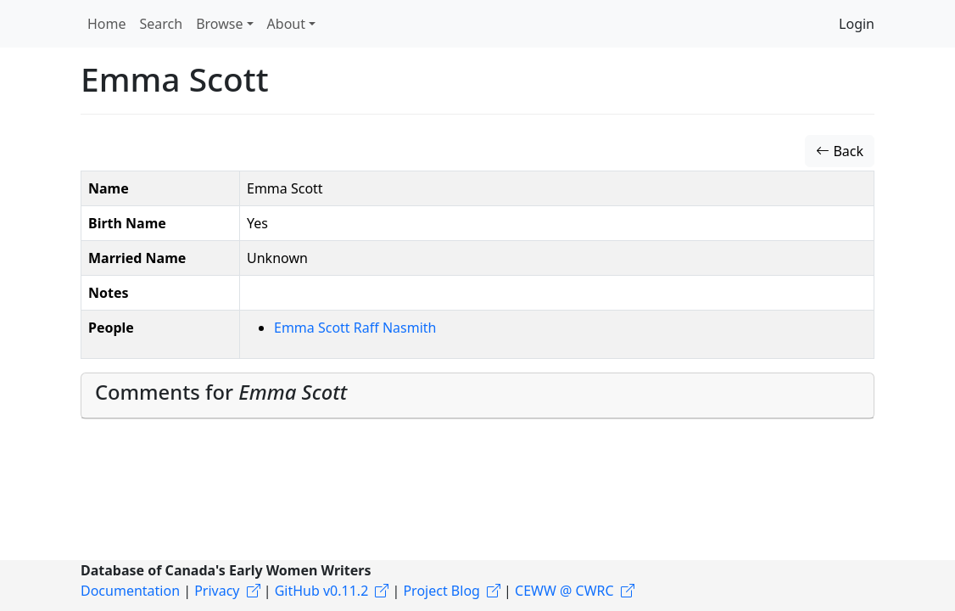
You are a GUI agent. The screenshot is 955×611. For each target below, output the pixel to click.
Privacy (216, 590)
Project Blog (441, 590)
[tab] (477, 396)
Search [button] (161, 23)
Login (856, 23)
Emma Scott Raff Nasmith (355, 327)
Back (839, 151)
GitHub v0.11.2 (322, 590)
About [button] (286, 23)
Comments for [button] (221, 392)
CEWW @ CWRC (564, 590)
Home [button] (106, 23)
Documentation (130, 590)
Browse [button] (219, 23)
